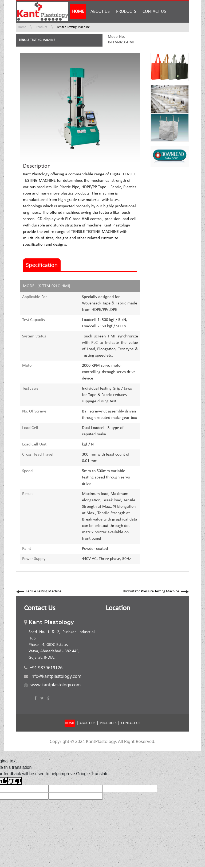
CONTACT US (154, 11)
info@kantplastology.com (55, 676)
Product (41, 27)
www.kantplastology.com (55, 685)
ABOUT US (100, 11)
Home (22, 27)
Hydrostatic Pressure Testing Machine (156, 591)
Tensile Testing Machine (73, 27)
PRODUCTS (126, 11)
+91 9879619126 (46, 668)
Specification (42, 265)
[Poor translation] (15, 781)
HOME (78, 11)
